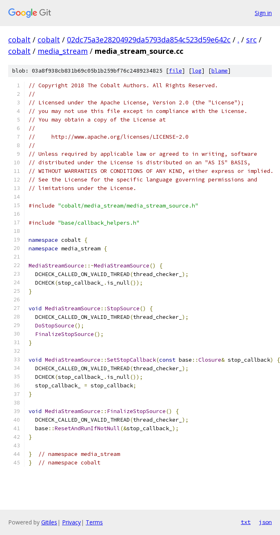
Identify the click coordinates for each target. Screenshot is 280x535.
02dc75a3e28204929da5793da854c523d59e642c (149, 39)
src (251, 39)
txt (246, 522)
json (265, 522)
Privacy (71, 522)
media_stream (63, 51)
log (197, 70)
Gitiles (49, 522)
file (175, 70)
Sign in (263, 13)
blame (219, 70)
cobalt (19, 39)
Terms (94, 522)
